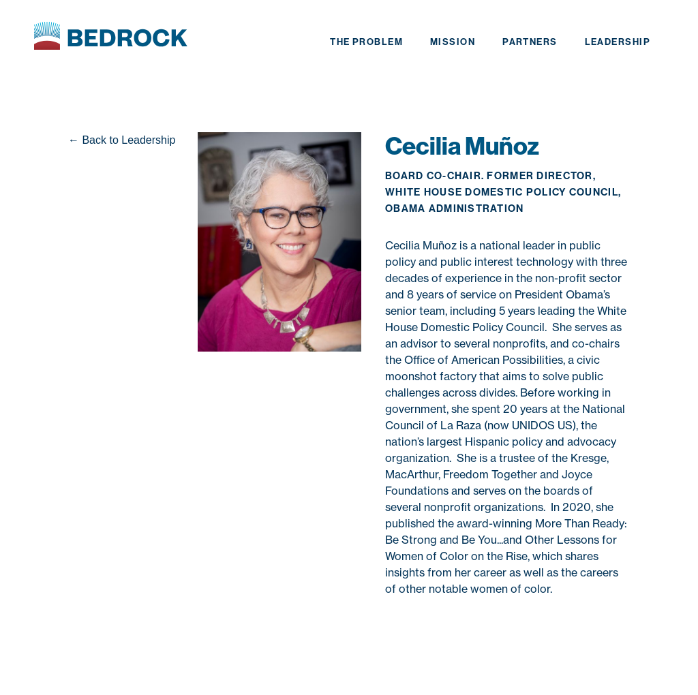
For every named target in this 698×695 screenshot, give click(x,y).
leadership (617, 42)
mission (452, 42)
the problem (366, 42)
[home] (110, 37)
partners (530, 42)
